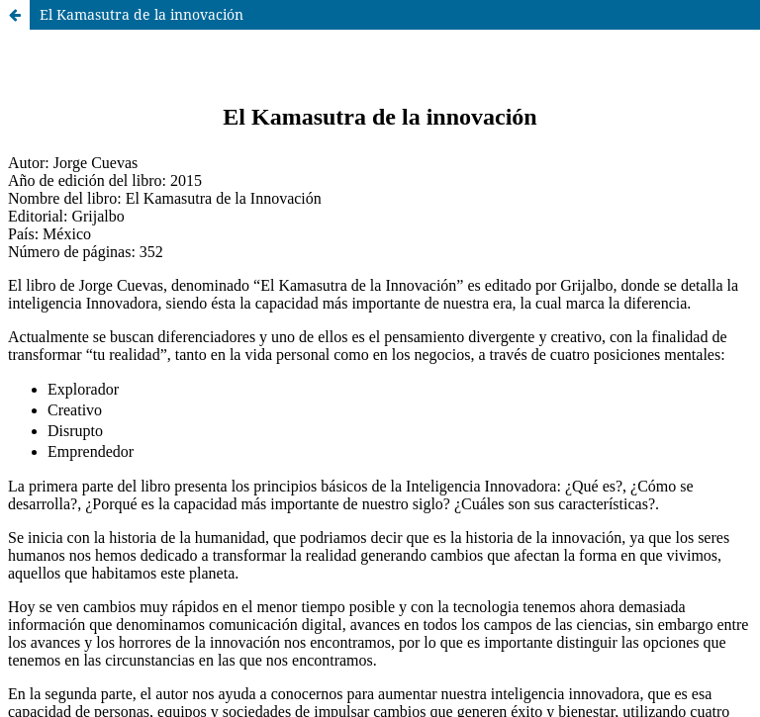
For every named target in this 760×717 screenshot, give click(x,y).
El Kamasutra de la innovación (141, 14)
